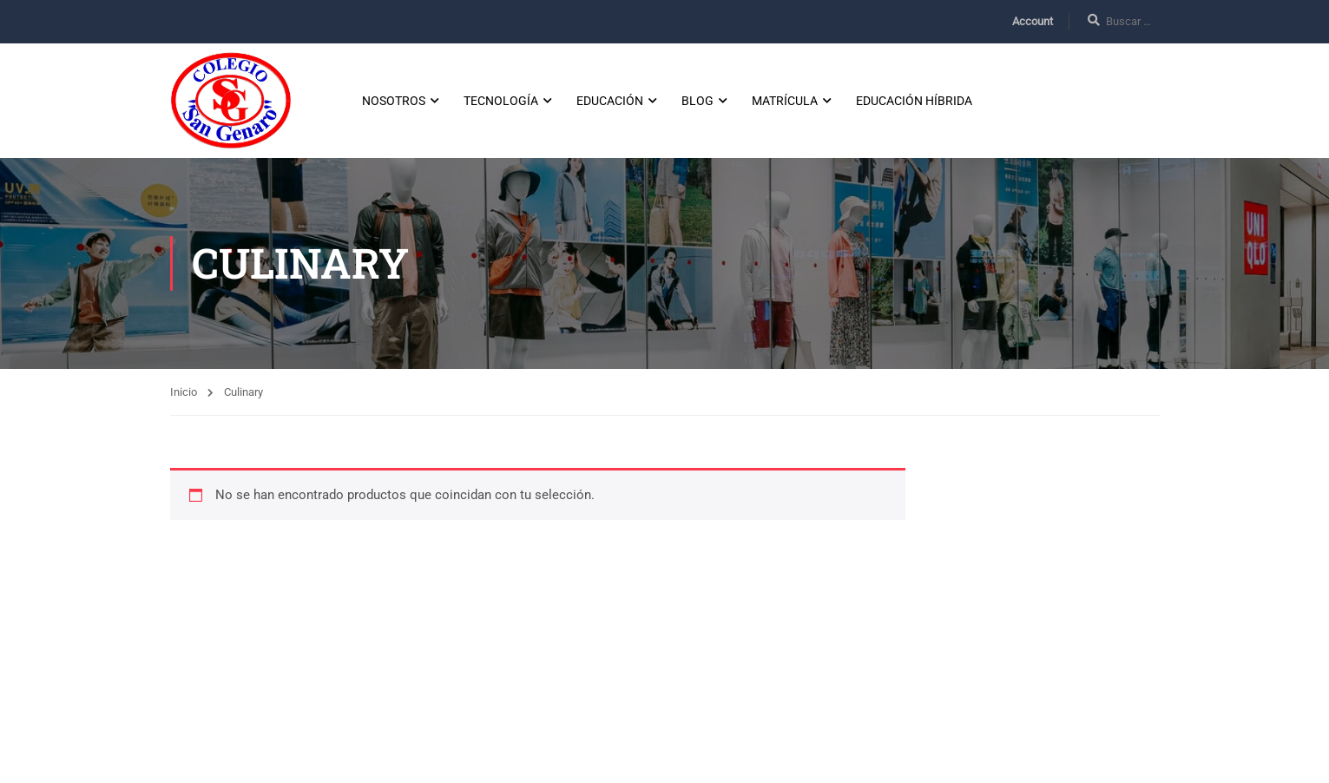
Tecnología (501, 101)
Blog (697, 101)
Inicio (183, 391)
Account (1032, 21)
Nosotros (393, 101)
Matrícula (785, 101)
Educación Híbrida (914, 101)
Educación (609, 101)
